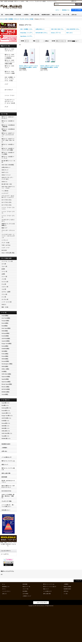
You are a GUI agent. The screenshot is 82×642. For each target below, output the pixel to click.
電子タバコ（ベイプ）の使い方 (8, 469)
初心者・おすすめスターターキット (8, 481)
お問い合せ (4, 451)
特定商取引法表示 (6, 444)
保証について (5, 464)
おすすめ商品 (25, 593)
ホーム (3, 584)
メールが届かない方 (6, 457)
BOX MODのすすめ (6, 491)
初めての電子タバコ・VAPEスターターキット (8, 486)
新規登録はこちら (65, 10)
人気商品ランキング (27, 595)
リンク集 (65, 593)
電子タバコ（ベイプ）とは (8, 461)
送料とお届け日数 (6, 473)
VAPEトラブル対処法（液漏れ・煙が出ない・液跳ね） (8, 496)
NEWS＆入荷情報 (67, 586)
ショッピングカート (6, 591)
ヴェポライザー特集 (6, 501)
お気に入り (4, 593)
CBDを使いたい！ (6, 510)
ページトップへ (79, 580)
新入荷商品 (25, 591)
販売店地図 (4, 477)
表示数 (22, 41)
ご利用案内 (4, 447)
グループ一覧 (25, 588)
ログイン (57, 10)
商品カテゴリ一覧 (26, 586)
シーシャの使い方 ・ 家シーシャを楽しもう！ (8, 505)
